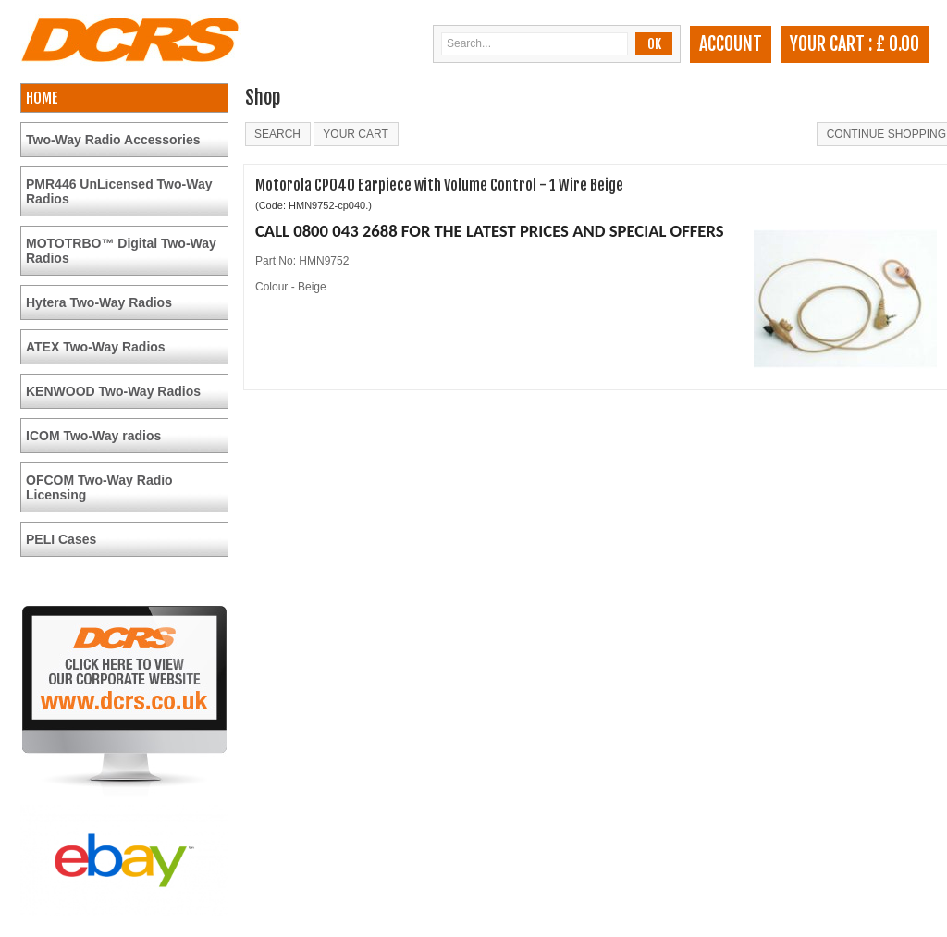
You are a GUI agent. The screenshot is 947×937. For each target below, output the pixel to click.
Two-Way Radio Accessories (113, 139)
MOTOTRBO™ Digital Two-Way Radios (121, 250)
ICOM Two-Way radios (93, 435)
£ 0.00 (897, 43)
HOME (42, 98)
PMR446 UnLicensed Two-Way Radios (119, 191)
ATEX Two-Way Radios (96, 346)
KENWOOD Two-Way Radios (113, 391)
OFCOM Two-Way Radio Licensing (99, 487)
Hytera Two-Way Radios (99, 302)
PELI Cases (61, 539)
